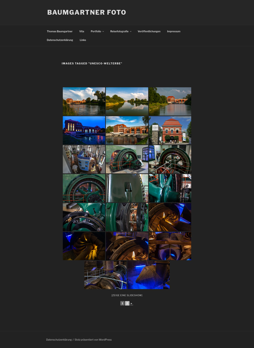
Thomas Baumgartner (60, 31)
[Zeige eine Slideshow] (127, 295)
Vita (81, 31)
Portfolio (97, 31)
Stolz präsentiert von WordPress (93, 339)
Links (83, 39)
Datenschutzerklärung (60, 39)
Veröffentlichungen (149, 31)
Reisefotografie (121, 31)
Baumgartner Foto (86, 12)
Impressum (173, 31)
